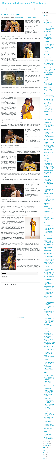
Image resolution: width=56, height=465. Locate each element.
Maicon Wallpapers (48, 170)
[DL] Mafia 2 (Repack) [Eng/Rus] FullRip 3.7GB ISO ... (49, 105)
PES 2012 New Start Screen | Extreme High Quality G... (49, 278)
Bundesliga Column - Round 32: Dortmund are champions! (49, 419)
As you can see (48, 118)
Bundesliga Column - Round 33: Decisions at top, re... (49, 59)
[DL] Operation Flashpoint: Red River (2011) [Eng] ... (49, 95)
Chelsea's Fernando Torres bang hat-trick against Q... (49, 101)
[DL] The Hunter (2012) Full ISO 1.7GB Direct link (48, 91)
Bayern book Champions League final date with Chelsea (49, 302)
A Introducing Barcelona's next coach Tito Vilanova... (48, 189)
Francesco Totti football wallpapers (49, 334)
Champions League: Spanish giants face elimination (49, 401)
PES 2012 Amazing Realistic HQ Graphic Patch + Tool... (48, 282)
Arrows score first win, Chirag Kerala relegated (49, 313)
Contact (15, 9)
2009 (44, 450)
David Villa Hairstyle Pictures (49, 340)
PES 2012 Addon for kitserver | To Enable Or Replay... (49, 273)
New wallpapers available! (48, 55)
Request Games (48, 87)
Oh (45, 116)
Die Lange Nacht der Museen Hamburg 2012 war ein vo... (49, 28)
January (47, 445)
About (9, 9)
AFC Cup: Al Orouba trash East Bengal (49, 307)
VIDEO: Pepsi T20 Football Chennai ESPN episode (48, 391)
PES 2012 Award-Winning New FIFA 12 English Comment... (49, 126)
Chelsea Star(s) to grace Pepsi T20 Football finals (48, 438)
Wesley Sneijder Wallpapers (48, 248)
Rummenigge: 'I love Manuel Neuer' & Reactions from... (49, 237)
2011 (44, 447)
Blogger (22, 317)
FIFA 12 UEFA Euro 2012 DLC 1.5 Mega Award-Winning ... (48, 264)
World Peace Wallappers (10, 14)
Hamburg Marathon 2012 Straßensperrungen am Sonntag (49, 396)
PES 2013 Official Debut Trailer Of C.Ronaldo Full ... (49, 348)
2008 (44, 452)
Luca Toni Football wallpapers (48, 330)
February (47, 443)
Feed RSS (22, 9)
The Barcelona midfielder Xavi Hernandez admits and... (49, 424)
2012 (44, 15)
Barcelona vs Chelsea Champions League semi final (49, 343)
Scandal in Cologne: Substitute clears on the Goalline (49, 195)
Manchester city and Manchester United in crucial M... (49, 146)
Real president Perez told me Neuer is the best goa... (49, 288)
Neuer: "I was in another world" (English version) (48, 241)
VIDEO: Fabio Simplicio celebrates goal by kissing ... (49, 131)
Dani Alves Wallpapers (47, 366)
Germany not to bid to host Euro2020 (49, 164)
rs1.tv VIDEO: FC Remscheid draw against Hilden (48, 121)
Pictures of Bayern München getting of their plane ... (49, 228)
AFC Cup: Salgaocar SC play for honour (49, 405)
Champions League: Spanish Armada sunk (49, 269)
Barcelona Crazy (48, 111)
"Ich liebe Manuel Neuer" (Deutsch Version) (48, 233)
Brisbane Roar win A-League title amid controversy (49, 387)
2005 (44, 458)
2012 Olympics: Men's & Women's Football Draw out (49, 383)
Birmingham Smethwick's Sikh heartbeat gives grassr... (49, 199)
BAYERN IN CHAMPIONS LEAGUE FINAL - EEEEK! (49, 326)
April (46, 20)
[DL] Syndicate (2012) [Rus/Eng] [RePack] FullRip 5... (49, 69)
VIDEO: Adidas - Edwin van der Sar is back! (49, 414)
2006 (44, 456)
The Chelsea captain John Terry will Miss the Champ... (49, 321)
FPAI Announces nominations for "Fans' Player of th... (48, 433)
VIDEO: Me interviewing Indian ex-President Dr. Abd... (49, 213)
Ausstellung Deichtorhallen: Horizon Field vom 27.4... (49, 409)
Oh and (46, 206)
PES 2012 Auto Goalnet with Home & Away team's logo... (49, 292)
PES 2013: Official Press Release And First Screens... (49, 352)
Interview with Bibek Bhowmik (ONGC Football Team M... (49, 65)
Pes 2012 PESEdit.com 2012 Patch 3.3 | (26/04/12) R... (49, 219)
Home (4, 9)
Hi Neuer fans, (47, 31)
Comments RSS (30, 9)
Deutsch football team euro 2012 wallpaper (24, 3)
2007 (44, 454)
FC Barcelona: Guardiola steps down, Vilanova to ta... (49, 184)
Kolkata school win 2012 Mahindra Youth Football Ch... (49, 174)
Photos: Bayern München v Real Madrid (48, 298)
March (46, 441)
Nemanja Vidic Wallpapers (47, 251)
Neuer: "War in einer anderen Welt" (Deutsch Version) (49, 224)
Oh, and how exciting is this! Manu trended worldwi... (49, 317)
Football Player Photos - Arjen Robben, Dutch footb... (48, 39)
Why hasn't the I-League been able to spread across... (49, 136)
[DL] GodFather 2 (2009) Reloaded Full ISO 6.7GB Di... (49, 24)
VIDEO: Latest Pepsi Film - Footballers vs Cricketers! (49, 362)
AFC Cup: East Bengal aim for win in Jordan (49, 370)
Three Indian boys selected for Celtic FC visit (49, 157)
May (46, 18)
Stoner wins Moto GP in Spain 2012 (49, 109)
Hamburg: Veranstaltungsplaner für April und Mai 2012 (49, 357)
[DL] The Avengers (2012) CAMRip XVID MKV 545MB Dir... (49, 141)
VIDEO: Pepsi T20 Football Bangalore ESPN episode (49, 259)
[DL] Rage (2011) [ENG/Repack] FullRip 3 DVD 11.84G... (48, 83)
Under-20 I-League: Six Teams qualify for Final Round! (49, 167)
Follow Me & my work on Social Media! (49, 153)
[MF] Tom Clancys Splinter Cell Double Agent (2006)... (48, 74)
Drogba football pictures (48, 337)
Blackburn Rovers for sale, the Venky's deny (49, 34)
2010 (44, 449)
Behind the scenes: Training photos (48, 429)
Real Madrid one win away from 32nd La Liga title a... (49, 79)
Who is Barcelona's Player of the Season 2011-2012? (48, 49)
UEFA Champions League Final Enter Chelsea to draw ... (49, 374)
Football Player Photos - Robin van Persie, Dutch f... (49, 44)
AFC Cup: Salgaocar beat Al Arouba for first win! (49, 378)
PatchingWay (47, 53)
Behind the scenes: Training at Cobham (49, 150)
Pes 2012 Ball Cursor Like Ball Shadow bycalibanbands (49, 255)
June (46, 17)
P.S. (45, 309)
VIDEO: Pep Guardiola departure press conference (48, 178)
